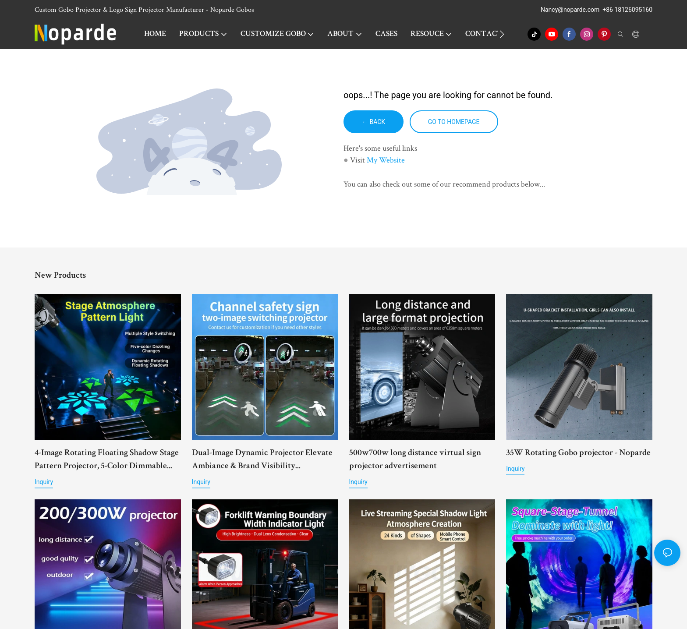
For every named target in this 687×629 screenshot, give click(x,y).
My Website (386, 160)
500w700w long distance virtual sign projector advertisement (415, 460)
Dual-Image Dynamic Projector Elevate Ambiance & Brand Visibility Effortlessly (262, 461)
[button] (501, 34)
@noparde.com (578, 9)
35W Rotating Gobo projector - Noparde (578, 453)
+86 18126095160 (627, 9)
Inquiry (44, 481)
